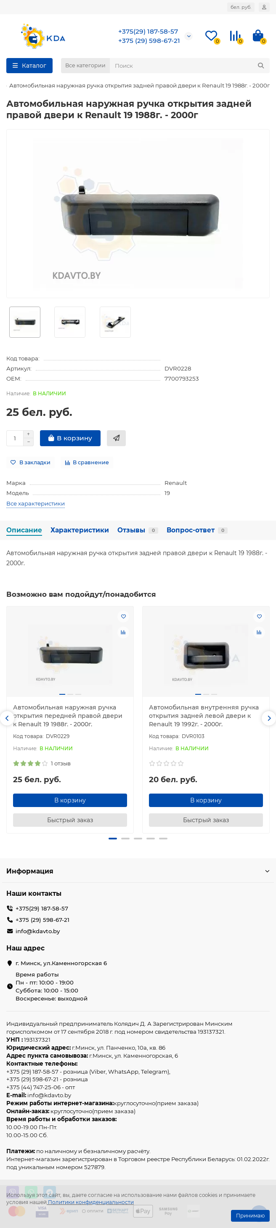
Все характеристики (35, 503)
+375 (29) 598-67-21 (149, 41)
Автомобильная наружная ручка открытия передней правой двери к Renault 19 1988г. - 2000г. (67, 716)
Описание (24, 530)
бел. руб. (241, 7)
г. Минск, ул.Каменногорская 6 (61, 963)
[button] (7, 718)
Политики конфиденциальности (91, 1202)
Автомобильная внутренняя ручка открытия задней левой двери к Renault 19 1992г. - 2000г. (204, 716)
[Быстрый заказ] (116, 438)
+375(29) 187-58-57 (148, 31)
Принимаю (250, 1215)
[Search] (190, 65)
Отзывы (137, 530)
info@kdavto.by (38, 931)
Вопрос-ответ (197, 530)
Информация (138, 871)
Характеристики (79, 530)
